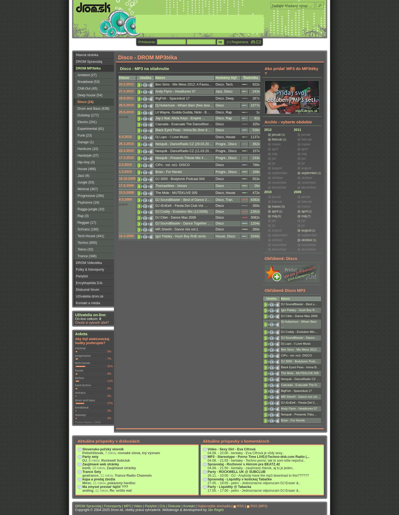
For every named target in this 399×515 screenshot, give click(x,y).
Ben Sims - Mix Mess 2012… (300, 349)
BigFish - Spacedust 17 (172, 98)
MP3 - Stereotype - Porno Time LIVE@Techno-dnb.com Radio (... (259, 457)
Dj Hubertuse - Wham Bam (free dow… (184, 105)
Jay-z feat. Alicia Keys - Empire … (180, 118)
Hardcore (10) (88, 149)
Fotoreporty (112, 506)
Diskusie (174, 506)
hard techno (83, 385)
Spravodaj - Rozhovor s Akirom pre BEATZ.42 (244, 464)
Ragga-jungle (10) (91, 209)
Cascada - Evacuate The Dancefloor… (183, 124)
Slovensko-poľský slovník (103, 449)
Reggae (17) (87, 223)
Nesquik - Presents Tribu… (299, 414)
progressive (83, 355)
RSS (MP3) (258, 506)
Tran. (229, 200)
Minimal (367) (88, 189)
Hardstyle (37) (88, 155)
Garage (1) (86, 142)
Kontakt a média (88, 303)
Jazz (218, 91)
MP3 (127, 506)
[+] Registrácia (237, 42)
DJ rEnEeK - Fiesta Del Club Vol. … (181, 206)
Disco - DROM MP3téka (147, 57)
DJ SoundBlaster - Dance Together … (183, 223)
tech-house (82, 363)
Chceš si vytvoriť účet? (92, 323)
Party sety (90, 457)
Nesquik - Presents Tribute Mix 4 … (181, 158)
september (309, 173)
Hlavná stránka (87, 55)
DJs (162, 506)
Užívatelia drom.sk (90, 296)
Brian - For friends (168, 172)
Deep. (230, 98)
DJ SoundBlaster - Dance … (300, 337)
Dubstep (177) (88, 115)
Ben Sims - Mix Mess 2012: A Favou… (183, 84)
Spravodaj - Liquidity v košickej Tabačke (240, 479)
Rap (229, 112)
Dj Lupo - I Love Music (171, 137)
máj (274, 216)
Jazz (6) (83, 176)
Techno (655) (87, 243)
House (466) (87, 169)
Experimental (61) (91, 129)
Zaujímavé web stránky (100, 464)
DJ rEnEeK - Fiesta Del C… (299, 402)
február (277, 139)
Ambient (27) (87, 75)
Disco (219, 84)
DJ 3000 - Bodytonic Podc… (300, 361)
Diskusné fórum (87, 290)
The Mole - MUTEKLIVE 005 (176, 193)
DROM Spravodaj (89, 62)
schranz (80, 392)
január (276, 135)
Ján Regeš (216, 510)
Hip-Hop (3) (86, 162)
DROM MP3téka (88, 68)
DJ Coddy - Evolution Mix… (299, 331)
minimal (80, 348)
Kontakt (189, 506)
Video (138, 506)
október (306, 240)
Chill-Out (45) (88, 88)
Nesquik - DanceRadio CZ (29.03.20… (183, 144)
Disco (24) (86, 102)
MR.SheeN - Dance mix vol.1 (176, 229)
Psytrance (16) (88, 202)
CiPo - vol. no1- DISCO (172, 165)
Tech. (230, 84)
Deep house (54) (90, 95)
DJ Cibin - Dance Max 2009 (175, 217)
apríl (275, 211)
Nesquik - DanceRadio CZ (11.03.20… (183, 151)
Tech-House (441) (91, 236)
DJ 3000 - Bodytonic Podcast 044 (179, 179)
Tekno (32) (86, 249)
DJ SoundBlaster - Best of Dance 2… (182, 200)
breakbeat (82, 407)
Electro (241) (87, 122)
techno (79, 378)
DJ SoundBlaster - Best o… (299, 304)
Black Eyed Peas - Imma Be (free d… (182, 130)
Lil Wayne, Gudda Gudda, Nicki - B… (182, 112)
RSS (240, 506)
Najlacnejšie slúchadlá (214, 506)
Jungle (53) (86, 182)
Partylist (82, 276)
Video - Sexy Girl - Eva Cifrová (232, 449)
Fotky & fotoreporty (90, 269)
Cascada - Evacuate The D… (300, 385)
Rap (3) (83, 216)
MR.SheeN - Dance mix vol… (300, 396)
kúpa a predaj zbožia (98, 479)
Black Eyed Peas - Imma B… (300, 367)
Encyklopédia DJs (89, 283)
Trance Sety (91, 472)
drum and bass (85, 400)
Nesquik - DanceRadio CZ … (300, 379)
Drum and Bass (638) (94, 109)
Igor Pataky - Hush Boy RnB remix (180, 236)
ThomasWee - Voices (171, 186)
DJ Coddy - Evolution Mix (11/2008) (181, 212)
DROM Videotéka (89, 263)
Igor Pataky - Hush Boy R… (299, 310)
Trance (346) (87, 256)
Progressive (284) (91, 196)
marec (276, 206)
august (306, 230)
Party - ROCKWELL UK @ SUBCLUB (237, 472)
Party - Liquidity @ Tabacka (229, 487)
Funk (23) (85, 135)
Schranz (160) (88, 229)
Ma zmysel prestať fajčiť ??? (105, 487)
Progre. (220, 144)
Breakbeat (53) (89, 82)
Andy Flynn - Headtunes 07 (175, 91)
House (230, 137)
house (79, 370)
